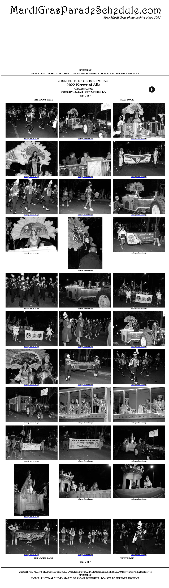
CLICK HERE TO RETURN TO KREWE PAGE (83, 81)
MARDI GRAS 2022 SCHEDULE (81, 578)
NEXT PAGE (127, 99)
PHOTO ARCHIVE (51, 73)
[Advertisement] (85, 44)
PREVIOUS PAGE (43, 99)
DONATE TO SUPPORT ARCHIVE (120, 73)
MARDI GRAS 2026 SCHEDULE (81, 73)
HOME (35, 73)
